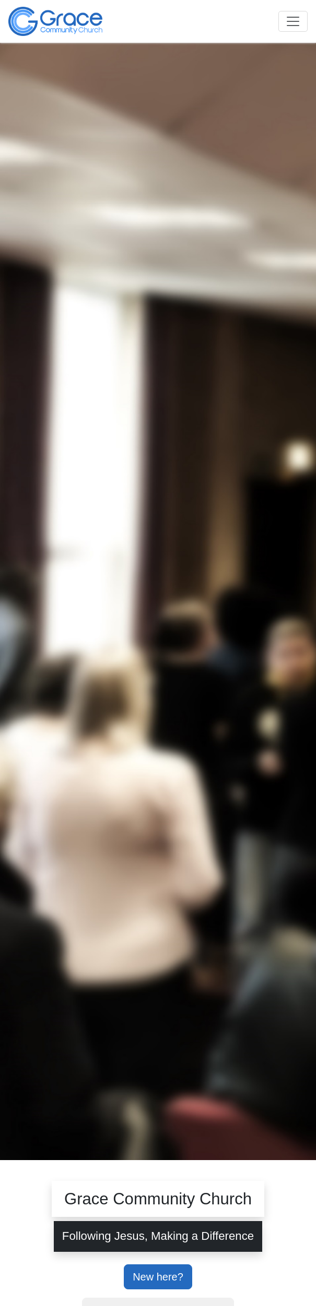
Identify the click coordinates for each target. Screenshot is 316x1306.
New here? (158, 1277)
